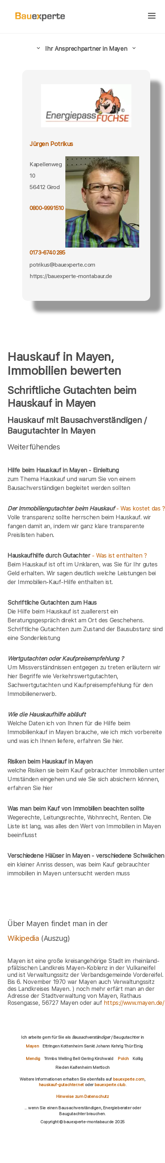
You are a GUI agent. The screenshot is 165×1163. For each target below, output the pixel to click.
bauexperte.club (110, 1084)
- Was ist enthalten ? (77, 555)
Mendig (33, 1058)
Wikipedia (24, 938)
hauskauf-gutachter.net (61, 1084)
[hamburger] (152, 16)
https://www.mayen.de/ (134, 1002)
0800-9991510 (46, 208)
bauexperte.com (128, 1079)
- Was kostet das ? (86, 508)
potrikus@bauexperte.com (62, 264)
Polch (123, 1058)
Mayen (32, 1046)
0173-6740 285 (47, 252)
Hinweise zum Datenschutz (82, 1096)
